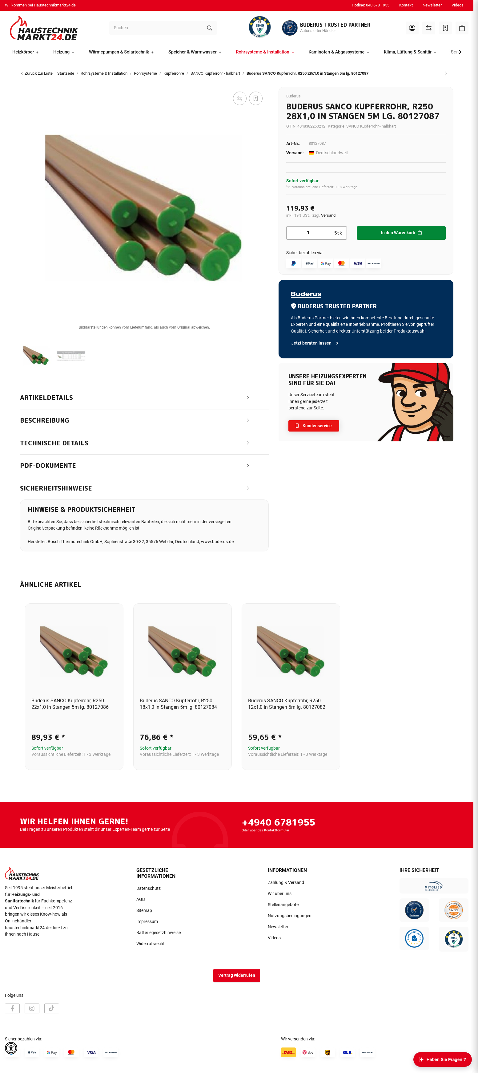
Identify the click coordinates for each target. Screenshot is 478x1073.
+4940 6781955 (278, 822)
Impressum (147, 921)
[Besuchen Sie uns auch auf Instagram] (32, 1008)
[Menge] (308, 233)
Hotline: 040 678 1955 (370, 5)
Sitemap (144, 910)
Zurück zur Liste (36, 73)
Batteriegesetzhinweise (158, 932)
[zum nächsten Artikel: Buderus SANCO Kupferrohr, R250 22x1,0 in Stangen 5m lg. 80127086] (446, 73)
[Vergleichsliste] (428, 28)
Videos (458, 5)
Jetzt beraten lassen (315, 343)
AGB (140, 899)
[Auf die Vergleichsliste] (240, 98)
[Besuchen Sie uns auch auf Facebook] (12, 1008)
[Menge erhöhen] (323, 233)
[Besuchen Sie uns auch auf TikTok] (51, 1008)
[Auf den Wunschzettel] (256, 98)
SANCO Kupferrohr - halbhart (371, 126)
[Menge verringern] (294, 233)
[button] (412, 28)
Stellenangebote (283, 904)
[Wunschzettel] (445, 28)
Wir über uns (279, 893)
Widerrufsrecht (150, 943)
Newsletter (432, 5)
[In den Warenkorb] (25, 83)
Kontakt (406, 5)
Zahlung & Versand (286, 882)
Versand (328, 215)
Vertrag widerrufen (236, 975)
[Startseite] (44, 28)
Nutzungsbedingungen (289, 915)
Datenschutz (148, 888)
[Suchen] (156, 28)
